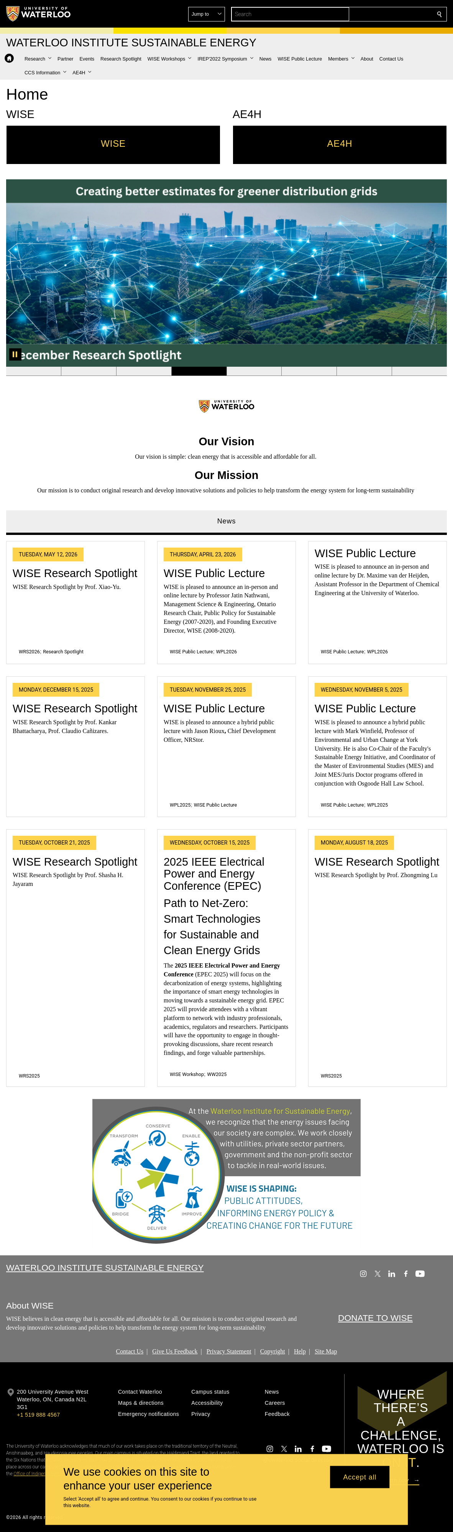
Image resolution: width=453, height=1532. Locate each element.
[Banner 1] (33, 371)
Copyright (272, 1351)
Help (300, 1351)
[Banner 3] (143, 371)
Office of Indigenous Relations (43, 1473)
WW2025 (217, 1074)
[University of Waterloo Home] (38, 13)
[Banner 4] (198, 371)
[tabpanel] (226, 810)
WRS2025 (29, 1075)
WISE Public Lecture (214, 573)
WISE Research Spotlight (75, 573)
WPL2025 (180, 804)
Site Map (326, 1351)
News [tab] (226, 521)
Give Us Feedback (174, 1351)
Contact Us (130, 1351)
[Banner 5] (254, 371)
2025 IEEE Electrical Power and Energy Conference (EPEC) (214, 873)
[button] (384, 14)
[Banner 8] (419, 371)
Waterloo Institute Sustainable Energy (105, 1268)
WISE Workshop (187, 1074)
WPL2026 (226, 651)
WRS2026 (29, 651)
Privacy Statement (229, 1351)
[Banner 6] (308, 371)
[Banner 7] (364, 371)
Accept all (359, 1477)
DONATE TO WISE (375, 1318)
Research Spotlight (63, 651)
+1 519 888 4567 (38, 1415)
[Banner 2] (88, 371)
